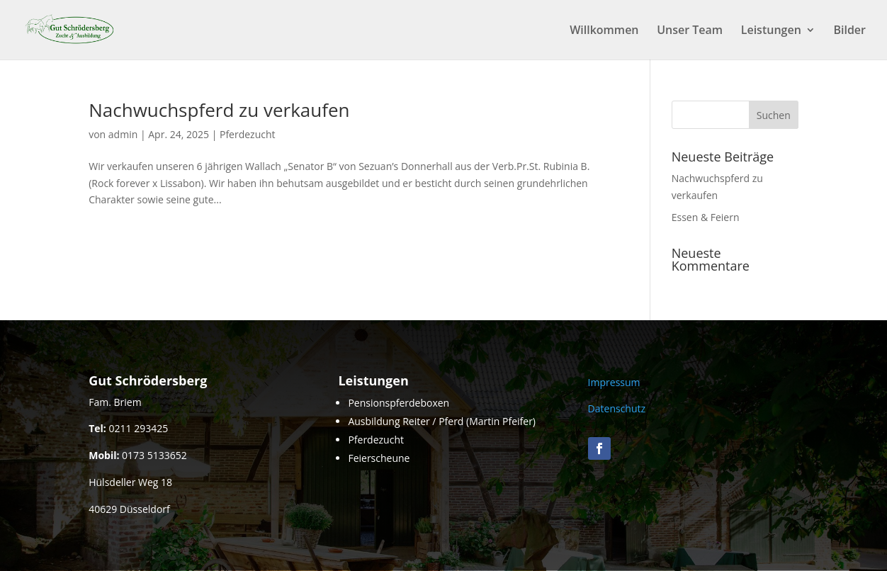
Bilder (849, 31)
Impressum (614, 382)
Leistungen (771, 31)
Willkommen (604, 31)
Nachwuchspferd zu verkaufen (219, 110)
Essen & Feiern (706, 217)
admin (122, 134)
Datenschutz (616, 408)
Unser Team (690, 31)
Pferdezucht (248, 134)
